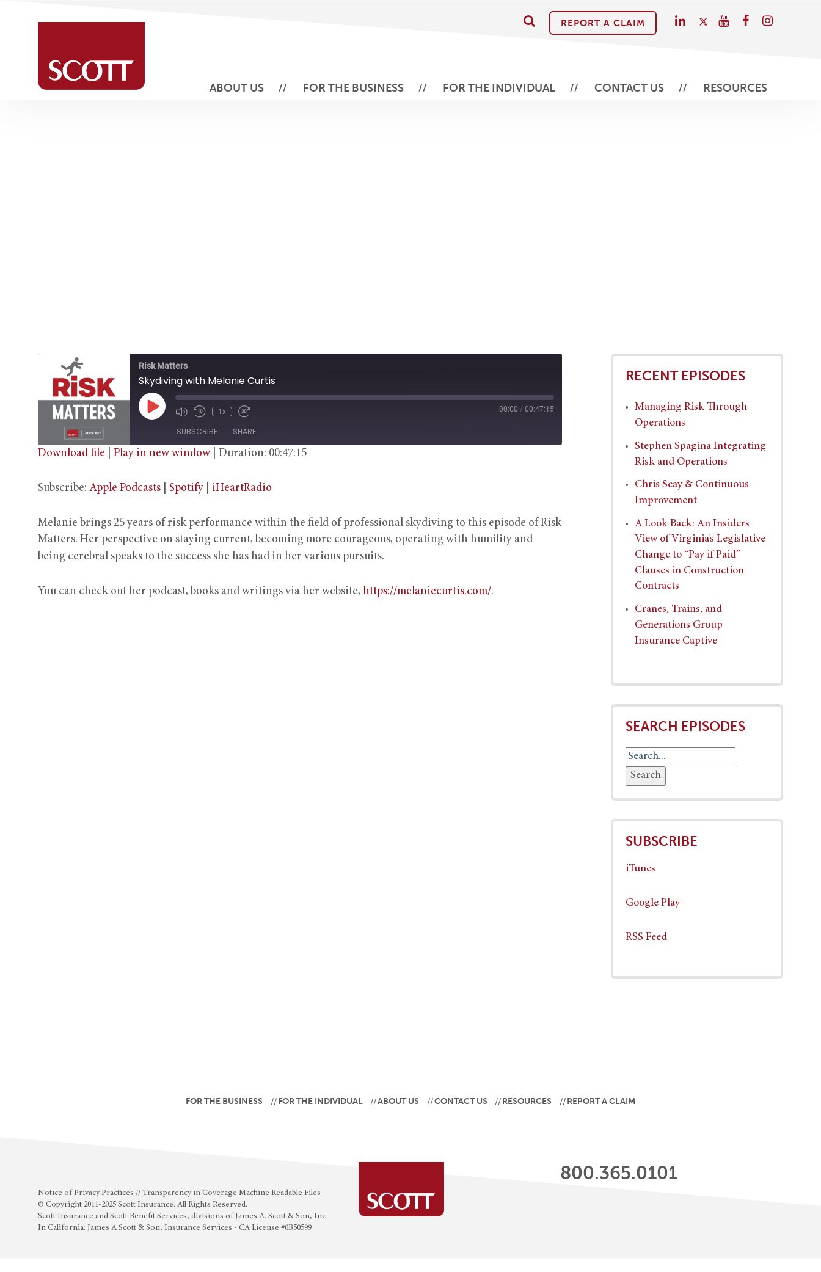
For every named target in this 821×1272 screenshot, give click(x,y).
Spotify (186, 488)
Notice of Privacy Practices (86, 1193)
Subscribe (197, 431)
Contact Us (629, 88)
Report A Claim (603, 23)
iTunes (640, 868)
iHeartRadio (242, 488)
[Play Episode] (152, 406)
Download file (71, 453)
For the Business (353, 88)
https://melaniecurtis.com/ (427, 591)
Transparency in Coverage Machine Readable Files (231, 1193)
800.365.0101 (618, 1173)
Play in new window (162, 453)
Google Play (653, 903)
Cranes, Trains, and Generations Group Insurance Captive (679, 625)
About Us (237, 88)
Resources (735, 88)
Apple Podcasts (125, 488)
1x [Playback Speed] (222, 411)
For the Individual (499, 88)
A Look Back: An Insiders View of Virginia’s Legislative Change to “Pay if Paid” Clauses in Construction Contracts (700, 555)
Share (244, 431)
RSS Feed (646, 937)
